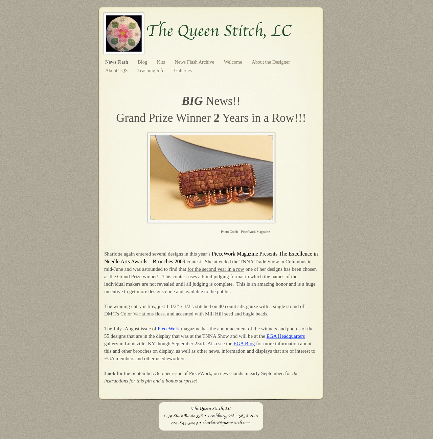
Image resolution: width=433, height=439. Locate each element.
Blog (143, 62)
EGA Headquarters (286, 336)
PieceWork (169, 328)
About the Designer (271, 62)
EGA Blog (244, 343)
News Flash (117, 62)
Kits (161, 62)
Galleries (183, 70)
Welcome (234, 62)
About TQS (117, 70)
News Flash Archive (195, 62)
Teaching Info (151, 70)
